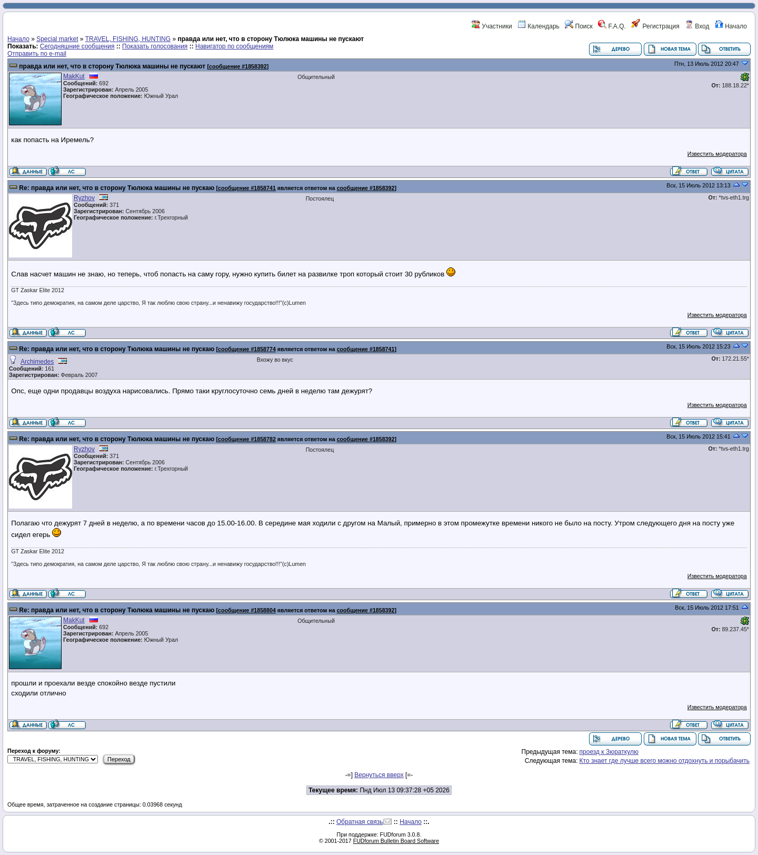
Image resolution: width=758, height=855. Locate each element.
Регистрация (655, 26)
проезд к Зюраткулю (609, 751)
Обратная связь (359, 822)
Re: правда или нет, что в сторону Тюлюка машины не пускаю (116, 188)
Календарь (538, 26)
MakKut (74, 76)
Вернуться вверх (378, 775)
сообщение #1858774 (247, 349)
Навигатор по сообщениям (234, 46)
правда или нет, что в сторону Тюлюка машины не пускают (113, 66)
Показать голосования (154, 46)
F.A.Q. (612, 26)
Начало (731, 26)
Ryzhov (84, 198)
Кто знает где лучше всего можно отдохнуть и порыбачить (665, 760)
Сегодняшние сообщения (77, 46)
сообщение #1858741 (247, 188)
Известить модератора (717, 154)
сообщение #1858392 (238, 66)
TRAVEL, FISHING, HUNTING (128, 39)
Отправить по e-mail (36, 53)
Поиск (579, 26)
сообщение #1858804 (247, 610)
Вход (697, 26)
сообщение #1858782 (247, 439)
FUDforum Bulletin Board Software (396, 841)
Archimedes (37, 361)
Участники (492, 26)
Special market (57, 39)
